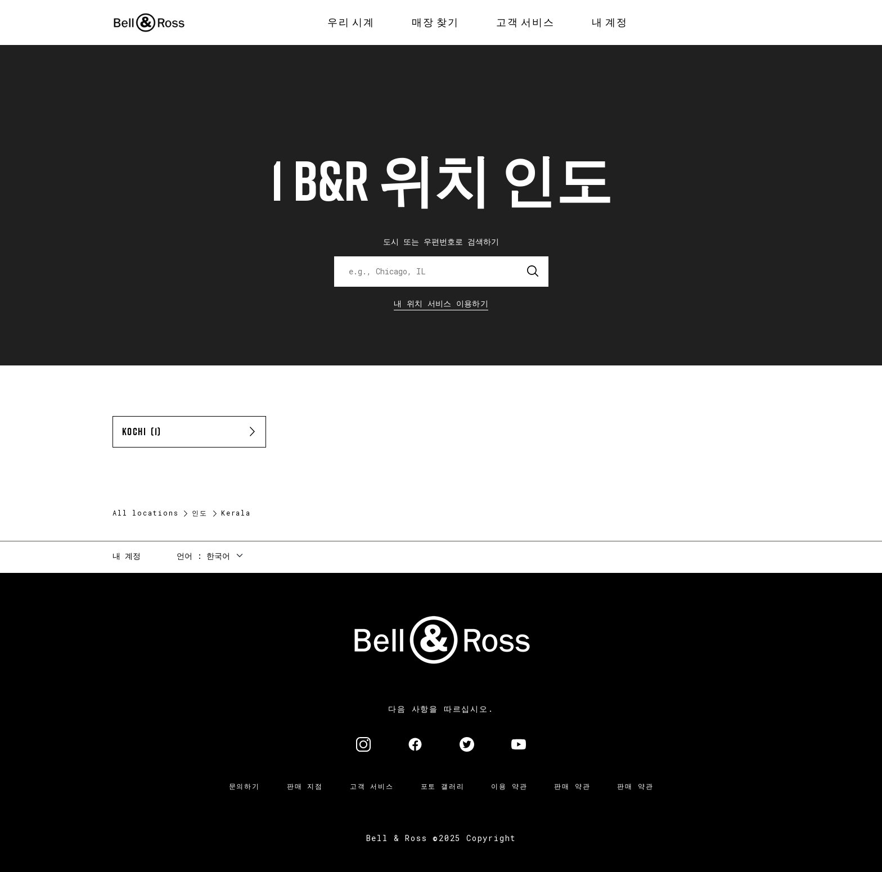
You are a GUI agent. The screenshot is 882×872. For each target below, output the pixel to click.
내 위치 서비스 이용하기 (441, 303)
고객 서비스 (372, 785)
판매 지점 (305, 785)
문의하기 (244, 785)
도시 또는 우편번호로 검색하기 (441, 241)
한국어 (218, 555)
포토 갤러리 (443, 785)
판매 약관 (572, 785)
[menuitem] (351, 22)
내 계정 (126, 555)
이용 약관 (509, 785)
